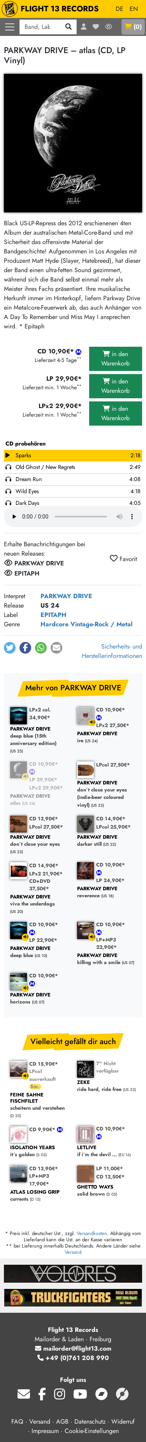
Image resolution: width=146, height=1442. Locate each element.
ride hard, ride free (106, 1086)
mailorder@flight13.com (73, 1348)
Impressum (45, 1430)
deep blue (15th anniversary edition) (39, 736)
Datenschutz (90, 1421)
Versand (73, 1252)
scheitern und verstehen (39, 1102)
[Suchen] (69, 27)
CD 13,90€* (43, 818)
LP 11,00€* (109, 1168)
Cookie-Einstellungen (92, 1430)
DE (119, 8)
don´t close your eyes (39, 841)
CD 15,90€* (43, 1064)
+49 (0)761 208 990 (73, 1357)
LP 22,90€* (43, 940)
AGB (62, 1421)
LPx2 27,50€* (112, 725)
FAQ (17, 1421)
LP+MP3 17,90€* (39, 1179)
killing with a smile (106, 959)
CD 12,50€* (110, 1176)
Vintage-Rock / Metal (101, 624)
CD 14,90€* (110, 818)
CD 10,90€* (110, 709)
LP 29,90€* (43, 779)
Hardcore (54, 624)
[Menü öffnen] (9, 27)
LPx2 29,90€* (46, 787)
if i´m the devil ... (106, 1151)
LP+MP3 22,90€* (106, 943)
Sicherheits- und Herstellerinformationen (112, 651)
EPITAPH (53, 614)
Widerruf (123, 1421)
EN (134, 8)
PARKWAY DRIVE (66, 596)
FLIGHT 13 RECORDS (52, 9)
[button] (10, 648)
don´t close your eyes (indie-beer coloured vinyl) (106, 794)
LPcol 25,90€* (113, 827)
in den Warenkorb (115, 358)
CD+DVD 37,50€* (39, 884)
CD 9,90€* (43, 1129)
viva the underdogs (39, 900)
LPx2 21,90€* (46, 873)
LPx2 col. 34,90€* (40, 713)
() (133, 26)
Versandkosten (92, 1233)
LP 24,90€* (110, 880)
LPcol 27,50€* (113, 764)
